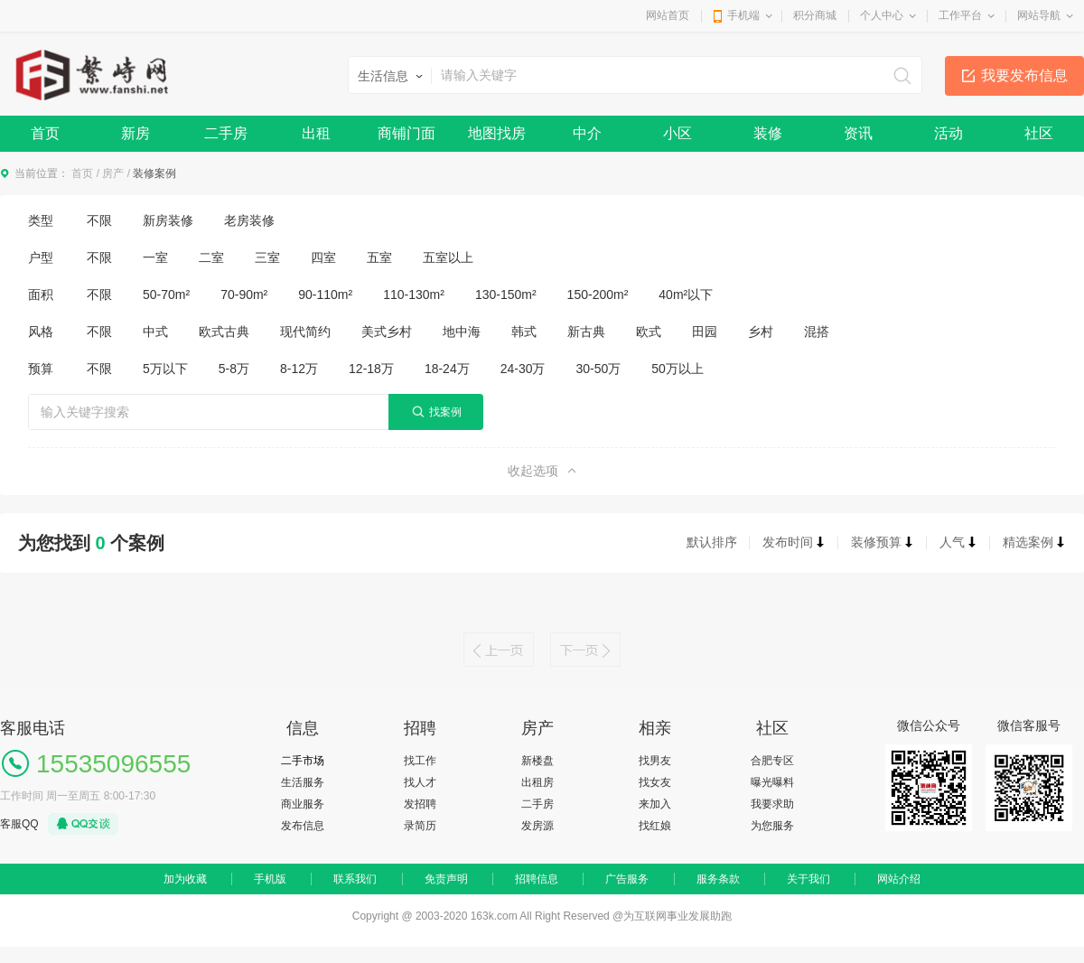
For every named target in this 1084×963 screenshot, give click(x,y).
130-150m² (506, 294)
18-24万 (447, 368)
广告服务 (627, 879)
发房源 (537, 825)
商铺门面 (406, 133)
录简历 (420, 825)
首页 (45, 133)
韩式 (524, 331)
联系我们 (355, 879)
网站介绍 (898, 879)
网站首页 (667, 15)
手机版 (270, 879)
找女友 (655, 782)
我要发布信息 (1024, 75)
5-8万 (234, 368)
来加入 (655, 804)
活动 (948, 133)
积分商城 (814, 15)
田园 (704, 331)
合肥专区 (772, 760)
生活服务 (302, 782)
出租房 (537, 782)
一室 (155, 257)
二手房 (226, 133)
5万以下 (165, 368)
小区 (677, 133)
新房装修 (168, 220)
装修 (767, 133)
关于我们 (808, 879)
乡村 (760, 331)
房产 (113, 173)
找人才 (420, 782)
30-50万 (598, 368)
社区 (1038, 133)
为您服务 (772, 825)
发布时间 (794, 542)
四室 (323, 257)
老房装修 (249, 220)
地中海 (462, 331)
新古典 (586, 331)
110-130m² (413, 294)
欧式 (648, 331)
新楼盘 (537, 760)
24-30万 (523, 368)
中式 (155, 331)
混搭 (816, 331)
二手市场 (302, 760)
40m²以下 (686, 294)
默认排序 (712, 542)
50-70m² (166, 294)
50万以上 (677, 368)
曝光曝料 (772, 782)
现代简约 (305, 331)
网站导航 (1039, 15)
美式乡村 (386, 331)
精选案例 (1034, 542)
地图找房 (497, 133)
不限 (99, 220)
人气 (958, 542)
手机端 (743, 15)
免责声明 (446, 879)
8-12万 (299, 368)
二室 (211, 257)
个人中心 (881, 15)
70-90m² (243, 294)
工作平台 (960, 15)
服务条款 (718, 879)
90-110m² (325, 294)
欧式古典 (224, 331)
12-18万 (371, 368)
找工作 (420, 760)
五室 (379, 257)
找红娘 (655, 825)
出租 (316, 133)
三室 (267, 257)
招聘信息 (536, 879)
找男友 (655, 760)
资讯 (858, 133)
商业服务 (302, 804)
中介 (587, 133)
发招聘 (420, 804)
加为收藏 (185, 879)
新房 (135, 133)
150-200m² (598, 294)
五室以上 (448, 257)
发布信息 (302, 825)
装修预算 (882, 542)
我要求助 (772, 804)
